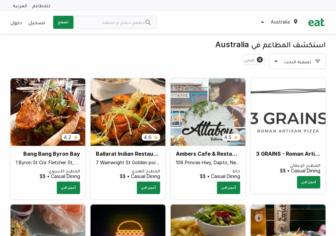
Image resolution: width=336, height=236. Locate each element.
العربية (20, 5)
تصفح (63, 22)
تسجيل (37, 22)
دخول (16, 22)
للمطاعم (41, 5)
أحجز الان (308, 182)
